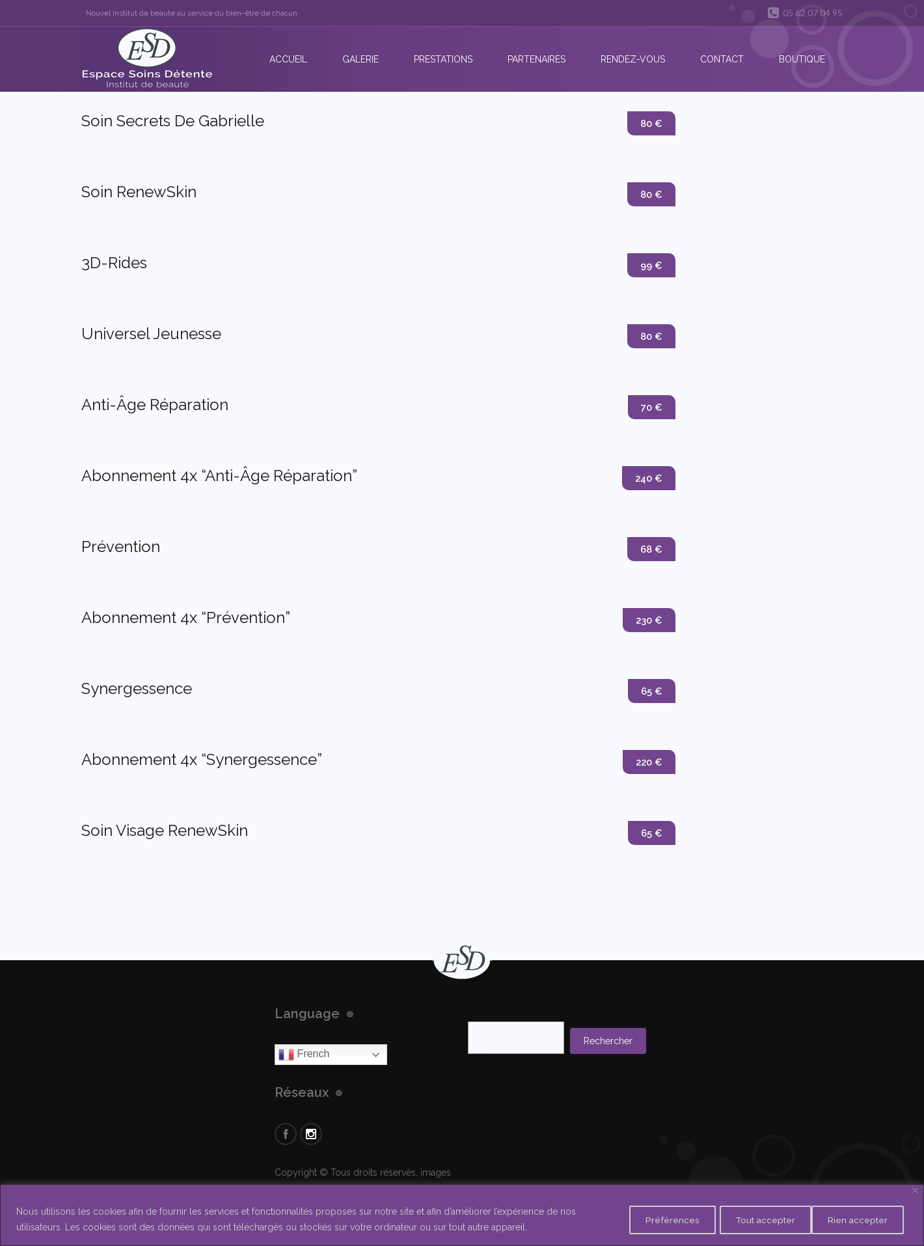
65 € (651, 691)
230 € (647, 621)
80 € (650, 124)
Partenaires (536, 59)
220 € (647, 762)
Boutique (802, 59)
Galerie (360, 59)
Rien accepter (752, 1219)
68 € (650, 550)
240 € (647, 479)
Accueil (288, 59)
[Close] (915, 1190)
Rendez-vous (633, 59)
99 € (650, 266)
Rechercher (608, 1041)
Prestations (443, 59)
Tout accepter (857, 1219)
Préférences (650, 1219)
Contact (722, 59)
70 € (650, 408)
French (304, 1054)
